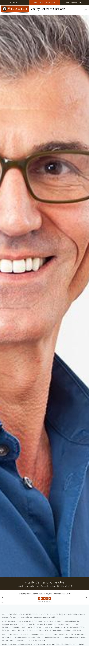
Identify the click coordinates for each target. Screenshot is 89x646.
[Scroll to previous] (3, 598)
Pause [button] (2, 603)
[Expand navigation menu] (86, 10)
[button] (44, 2)
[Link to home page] (33, 10)
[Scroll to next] (86, 598)
